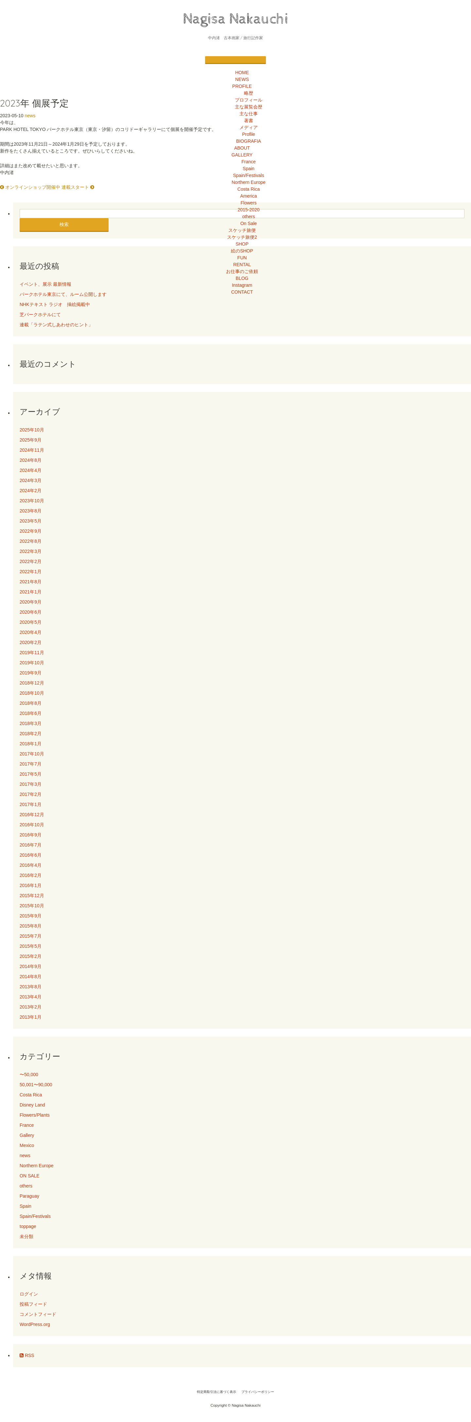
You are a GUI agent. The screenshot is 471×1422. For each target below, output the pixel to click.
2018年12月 (32, 683)
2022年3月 (31, 551)
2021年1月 (31, 591)
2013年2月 (31, 1007)
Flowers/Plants (35, 1115)
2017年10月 (32, 753)
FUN (242, 257)
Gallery (27, 1135)
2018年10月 (32, 693)
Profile (248, 134)
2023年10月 (32, 500)
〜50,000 (29, 1074)
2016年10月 (32, 824)
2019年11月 (32, 652)
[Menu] (235, 60)
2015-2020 (249, 209)
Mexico (27, 1145)
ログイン (29, 1294)
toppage (28, 1226)
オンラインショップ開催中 (30, 187)
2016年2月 (31, 875)
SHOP (242, 244)
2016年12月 (32, 814)
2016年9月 (31, 834)
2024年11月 (32, 450)
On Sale (248, 223)
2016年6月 (31, 855)
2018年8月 (31, 703)
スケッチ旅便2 (242, 237)
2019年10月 (32, 662)
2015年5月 (31, 946)
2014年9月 (31, 966)
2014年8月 (31, 976)
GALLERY (242, 154)
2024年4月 (31, 470)
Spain (248, 168)
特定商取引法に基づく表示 (216, 1392)
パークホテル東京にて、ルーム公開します (63, 294)
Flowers (248, 202)
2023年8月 (31, 510)
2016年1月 (31, 885)
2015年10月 (32, 905)
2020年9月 (31, 602)
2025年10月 (32, 429)
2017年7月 (31, 764)
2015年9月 (31, 915)
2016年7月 (31, 845)
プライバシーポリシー (257, 1392)
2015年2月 (31, 956)
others (248, 216)
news (30, 115)
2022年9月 (31, 531)
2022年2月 (31, 561)
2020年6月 (31, 612)
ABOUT (242, 148)
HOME (242, 72)
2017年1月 (31, 804)
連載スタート (77, 187)
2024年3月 (31, 480)
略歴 (248, 93)
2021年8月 (31, 581)
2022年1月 (31, 571)
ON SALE (30, 1175)
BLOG (242, 278)
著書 (248, 120)
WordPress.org (35, 1324)
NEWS (242, 79)
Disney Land (32, 1104)
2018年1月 (31, 743)
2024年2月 (31, 490)
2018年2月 (31, 733)
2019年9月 (31, 672)
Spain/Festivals (248, 175)
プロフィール (248, 100)
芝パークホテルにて (42, 314)
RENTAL (242, 264)
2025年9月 (31, 440)
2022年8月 (31, 541)
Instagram (242, 285)
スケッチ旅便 (242, 230)
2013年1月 (31, 1017)
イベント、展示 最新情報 (45, 284)
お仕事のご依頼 (242, 271)
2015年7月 (31, 936)
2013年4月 (31, 996)
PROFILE (242, 86)
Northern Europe (249, 182)
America (248, 196)
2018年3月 (31, 723)
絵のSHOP (242, 250)
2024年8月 (31, 460)
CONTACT (242, 292)
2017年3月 (31, 784)
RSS (27, 1355)
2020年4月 (31, 632)
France (248, 161)
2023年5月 (31, 521)
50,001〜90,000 (36, 1084)
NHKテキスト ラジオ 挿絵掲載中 (55, 304)
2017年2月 (31, 794)
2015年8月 (31, 926)
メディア (248, 127)
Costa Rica (248, 189)
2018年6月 (31, 713)
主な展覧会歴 (248, 106)
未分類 (26, 1236)
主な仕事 (248, 113)
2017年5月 (31, 774)
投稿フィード (33, 1304)
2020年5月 (31, 622)
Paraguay (29, 1196)
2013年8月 (31, 986)
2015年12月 (32, 895)
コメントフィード (38, 1314)
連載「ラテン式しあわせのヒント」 (56, 324)
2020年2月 (31, 642)
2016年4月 (31, 865)
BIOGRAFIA (248, 141)
